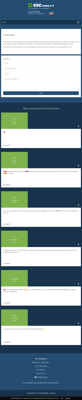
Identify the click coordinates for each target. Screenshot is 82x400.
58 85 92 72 (42, 370)
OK (62, 398)
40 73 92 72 (41, 373)
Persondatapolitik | (43, 393)
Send (41, 93)
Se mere (67, 398)
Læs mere (7, 145)
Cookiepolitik (31, 393)
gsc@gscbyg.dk (42, 377)
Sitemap (52, 393)
